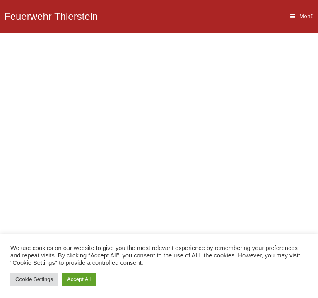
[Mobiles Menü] (302, 16)
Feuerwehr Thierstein (51, 16)
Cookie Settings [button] (34, 279)
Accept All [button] (79, 279)
